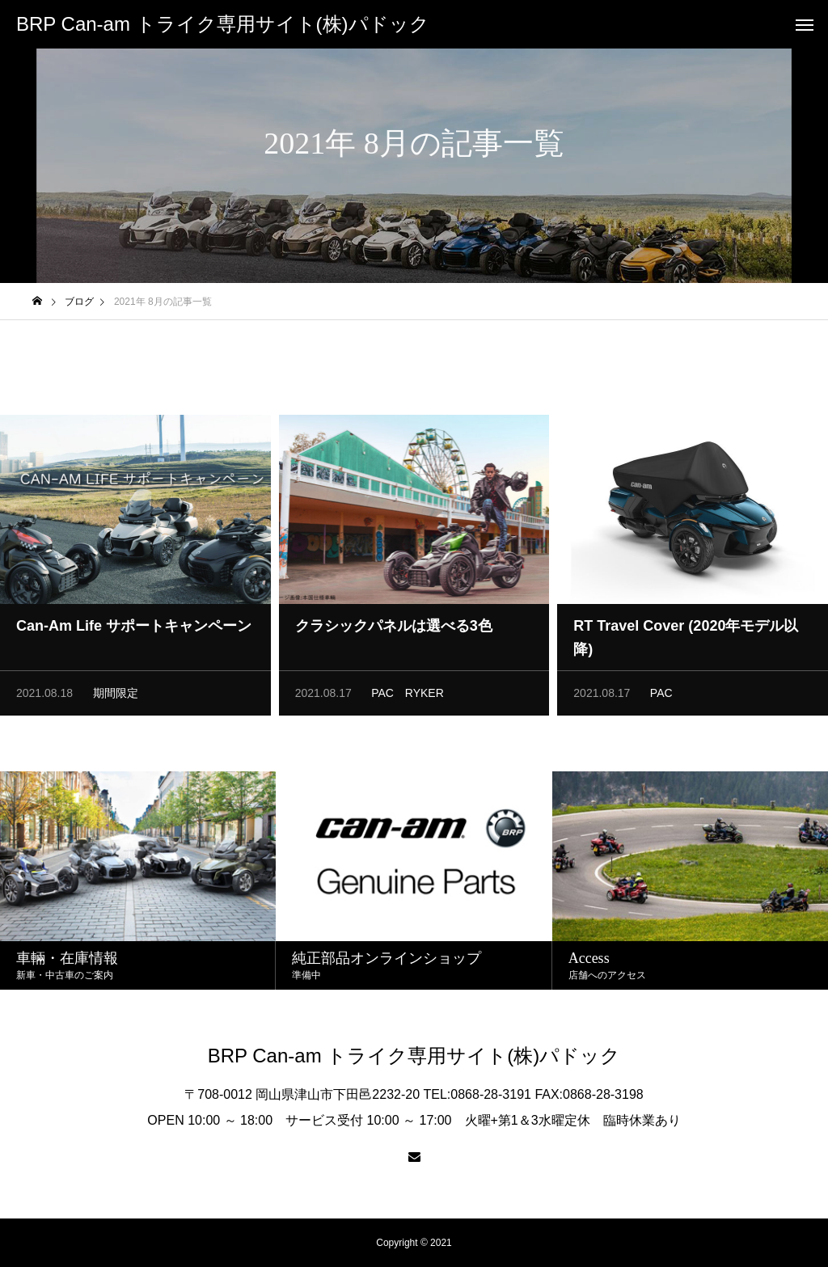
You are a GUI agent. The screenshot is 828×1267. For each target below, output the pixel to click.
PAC (382, 698)
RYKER (424, 698)
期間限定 (115, 698)
